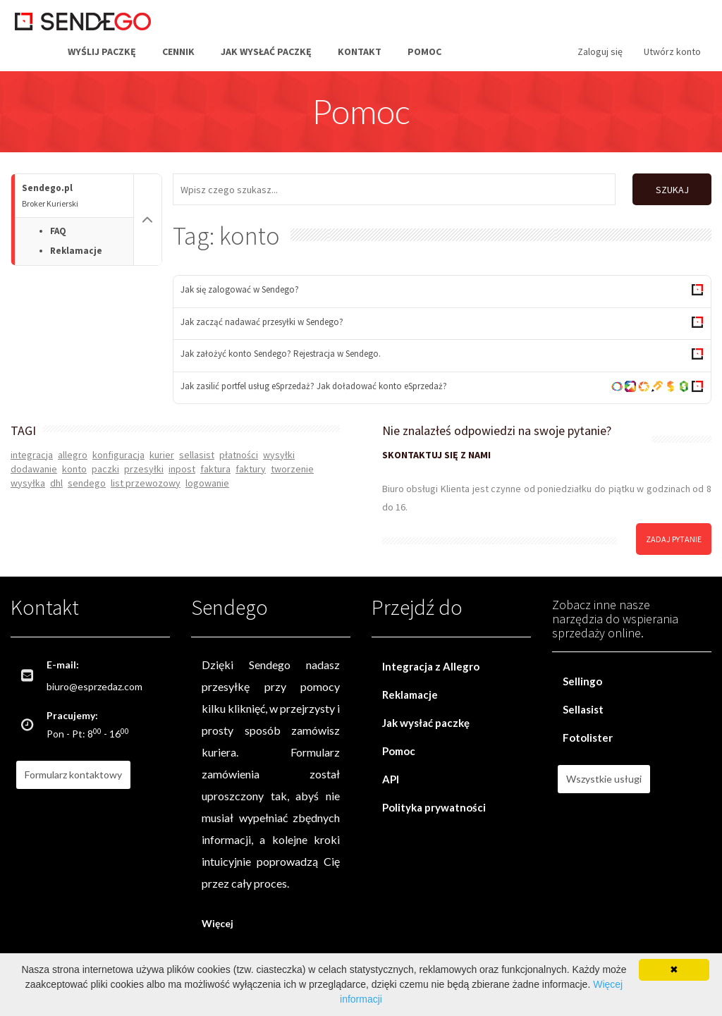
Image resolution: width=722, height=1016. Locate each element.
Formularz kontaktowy (73, 772)
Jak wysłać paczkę (266, 51)
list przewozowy (145, 480)
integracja (32, 452)
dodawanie (34, 466)
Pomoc (424, 51)
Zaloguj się (600, 51)
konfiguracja (118, 452)
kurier (161, 452)
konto (74, 466)
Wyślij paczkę (102, 51)
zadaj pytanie (674, 536)
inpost (182, 466)
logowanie (207, 480)
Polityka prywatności (434, 805)
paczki (105, 466)
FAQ (58, 231)
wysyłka (28, 480)
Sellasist (583, 707)
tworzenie (292, 466)
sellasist (196, 452)
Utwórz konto (672, 51)
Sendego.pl (77, 195)
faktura (215, 466)
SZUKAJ (670, 189)
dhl (56, 480)
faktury (250, 466)
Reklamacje (76, 251)
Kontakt (359, 51)
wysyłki (279, 452)
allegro (72, 452)
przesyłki (144, 466)
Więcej (217, 921)
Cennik (178, 51)
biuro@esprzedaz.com (94, 684)
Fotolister (588, 735)
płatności (238, 452)
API (390, 777)
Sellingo (582, 679)
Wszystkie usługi (604, 777)
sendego (87, 480)
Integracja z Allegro (430, 664)
